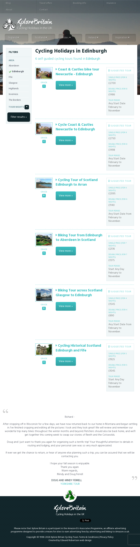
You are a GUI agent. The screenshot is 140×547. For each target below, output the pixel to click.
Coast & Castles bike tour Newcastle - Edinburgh (77, 72)
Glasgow (13, 83)
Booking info (79, 3)
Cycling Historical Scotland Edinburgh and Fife (78, 348)
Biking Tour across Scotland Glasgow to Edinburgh (79, 293)
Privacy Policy (107, 537)
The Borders (15, 100)
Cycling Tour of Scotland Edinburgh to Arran (77, 182)
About (9, 10)
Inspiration (122, 38)
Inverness (13, 94)
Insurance (111, 3)
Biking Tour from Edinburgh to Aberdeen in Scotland (79, 238)
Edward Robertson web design (76, 540)
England (13, 38)
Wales (66, 38)
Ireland (93, 38)
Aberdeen (14, 66)
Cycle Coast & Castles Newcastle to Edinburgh (75, 127)
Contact (43, 10)
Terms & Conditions (88, 537)
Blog (8, 3)
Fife (11, 77)
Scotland (41, 38)
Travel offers (45, 3)
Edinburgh (18, 71)
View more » (66, 85)
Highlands (14, 88)
